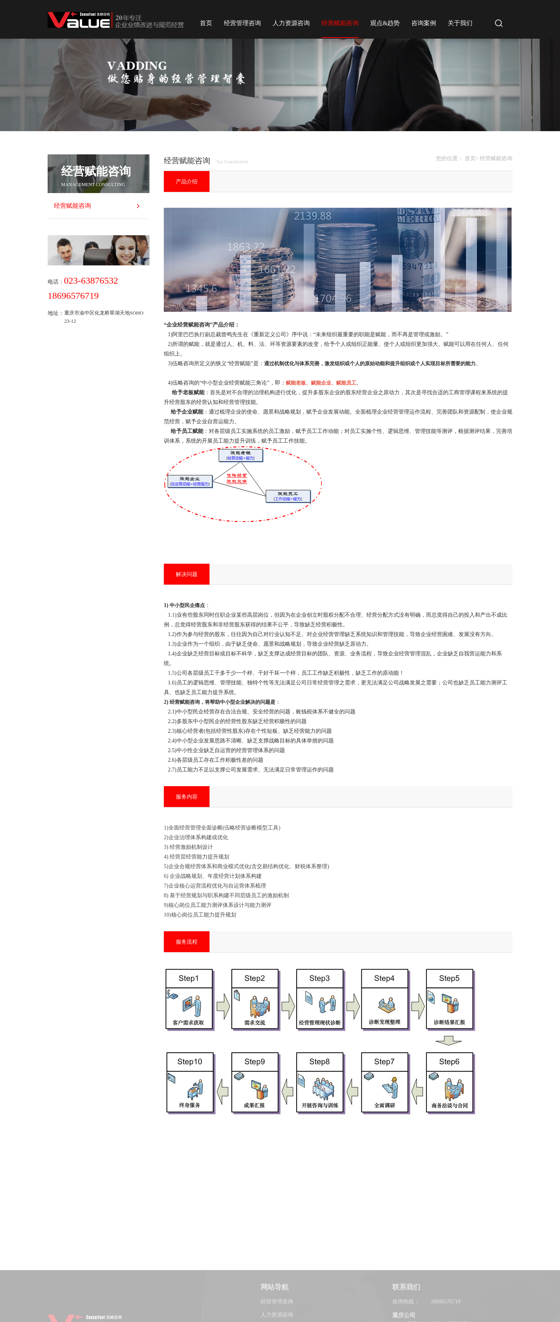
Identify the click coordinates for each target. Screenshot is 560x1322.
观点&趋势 (385, 23)
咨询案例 (423, 23)
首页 (206, 23)
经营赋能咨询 (340, 23)
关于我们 (460, 23)
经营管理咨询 (242, 23)
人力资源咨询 (291, 23)
